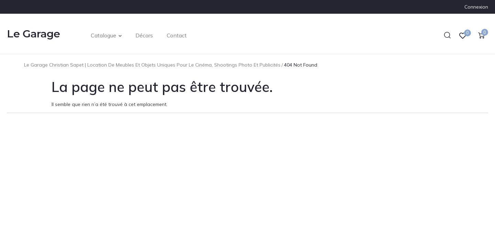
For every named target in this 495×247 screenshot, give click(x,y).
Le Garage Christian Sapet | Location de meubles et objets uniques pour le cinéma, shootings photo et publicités (152, 65)
